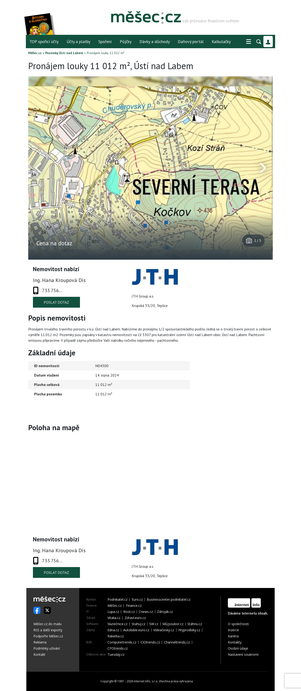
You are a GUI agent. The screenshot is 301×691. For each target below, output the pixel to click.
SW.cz (153, 624)
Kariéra (233, 636)
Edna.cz (113, 630)
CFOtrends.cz (117, 648)
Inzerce (233, 630)
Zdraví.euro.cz (135, 618)
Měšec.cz (35, 53)
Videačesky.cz (163, 630)
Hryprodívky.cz (189, 630)
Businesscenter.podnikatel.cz (168, 599)
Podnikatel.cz (117, 599)
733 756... (52, 290)
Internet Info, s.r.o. (146, 681)
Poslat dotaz (56, 302)
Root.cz (129, 611)
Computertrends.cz (121, 642)
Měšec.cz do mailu (47, 624)
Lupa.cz (113, 611)
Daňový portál (191, 41)
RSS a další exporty (47, 630)
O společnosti (238, 624)
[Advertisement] (243, 388)
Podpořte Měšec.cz (48, 636)
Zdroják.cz (165, 611)
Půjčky (125, 41)
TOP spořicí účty (44, 41)
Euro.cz (137, 599)
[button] (248, 41)
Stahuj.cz (138, 624)
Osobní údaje (238, 648)
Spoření (105, 41)
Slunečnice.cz (117, 624)
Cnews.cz (146, 611)
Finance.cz (134, 605)
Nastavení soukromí (243, 654)
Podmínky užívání (46, 648)
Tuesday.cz (115, 654)
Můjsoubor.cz (172, 624)
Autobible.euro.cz (136, 630)
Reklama (40, 642)
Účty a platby (78, 41)
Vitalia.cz (113, 618)
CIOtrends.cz (150, 642)
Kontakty (235, 642)
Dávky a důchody (154, 41)
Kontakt (39, 654)
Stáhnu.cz (194, 624)
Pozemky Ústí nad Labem (64, 53)
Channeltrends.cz (177, 642)
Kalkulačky (221, 41)
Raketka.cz (115, 636)
